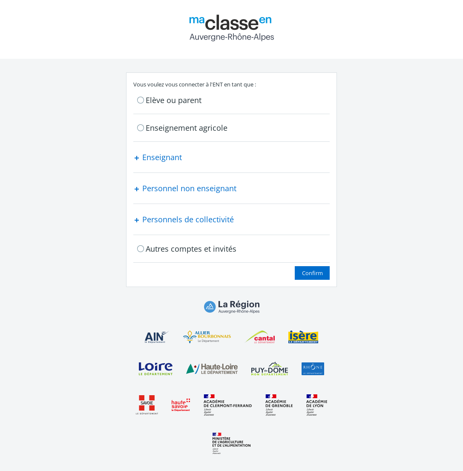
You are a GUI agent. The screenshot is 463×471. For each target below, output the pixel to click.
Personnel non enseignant (184, 188)
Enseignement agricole (186, 128)
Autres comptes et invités (191, 249)
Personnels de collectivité (183, 219)
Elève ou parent (173, 100)
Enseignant (157, 157)
